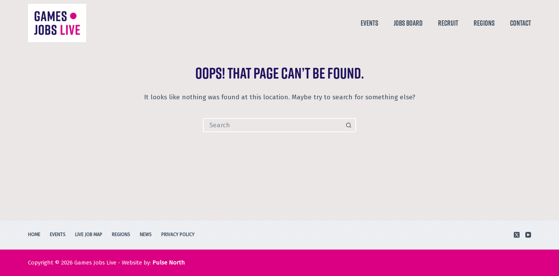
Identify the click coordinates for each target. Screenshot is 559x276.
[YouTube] (528, 235)
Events (369, 23)
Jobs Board (408, 23)
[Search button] (349, 125)
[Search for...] (272, 125)
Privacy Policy (178, 234)
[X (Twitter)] (517, 235)
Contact (520, 23)
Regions (484, 23)
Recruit (448, 23)
